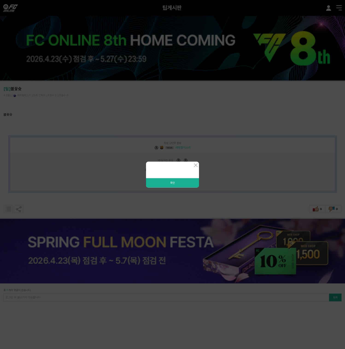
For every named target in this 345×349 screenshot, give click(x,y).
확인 (172, 182)
